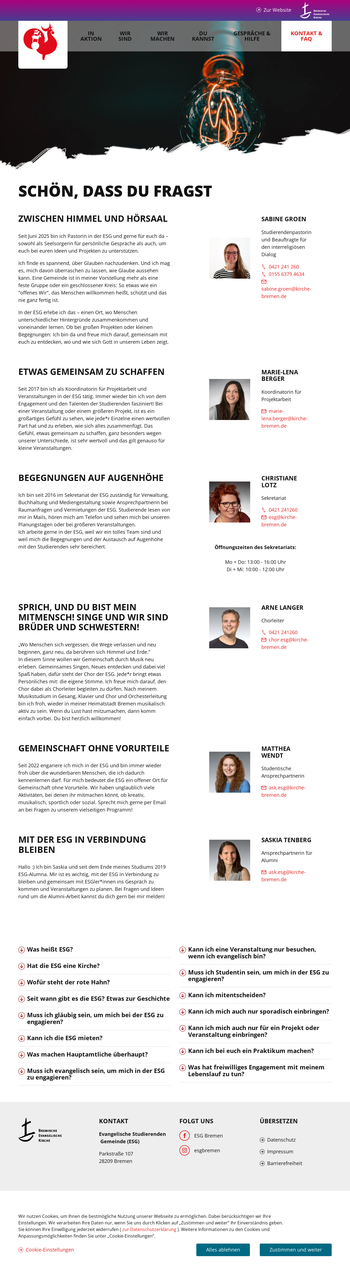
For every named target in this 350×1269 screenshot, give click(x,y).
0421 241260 (283, 509)
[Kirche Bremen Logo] (40, 1130)
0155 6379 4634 (286, 274)
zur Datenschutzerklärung (149, 1229)
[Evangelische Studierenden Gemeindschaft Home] (43, 45)
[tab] (94, 950)
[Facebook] (201, 1135)
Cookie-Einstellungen (50, 1249)
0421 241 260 (284, 266)
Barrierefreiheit (284, 1163)
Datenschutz (281, 1139)
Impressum (280, 1151)
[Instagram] (199, 1150)
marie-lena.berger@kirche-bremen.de (284, 418)
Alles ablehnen (223, 1249)
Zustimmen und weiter (296, 1249)
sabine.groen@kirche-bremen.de (286, 292)
